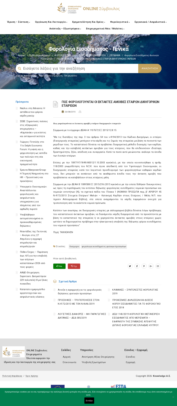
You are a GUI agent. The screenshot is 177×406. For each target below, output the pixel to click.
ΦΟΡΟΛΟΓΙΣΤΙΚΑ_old (64, 55)
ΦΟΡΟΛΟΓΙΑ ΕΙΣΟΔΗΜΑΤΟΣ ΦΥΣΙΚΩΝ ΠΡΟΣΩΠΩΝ (104, 246)
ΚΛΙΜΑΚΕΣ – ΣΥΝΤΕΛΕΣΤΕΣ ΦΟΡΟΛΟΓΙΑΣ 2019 (135, 291)
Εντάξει (89, 400)
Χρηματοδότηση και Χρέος (88, 22)
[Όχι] (173, 398)
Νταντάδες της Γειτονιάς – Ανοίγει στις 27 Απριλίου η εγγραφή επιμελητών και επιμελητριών (33, 239)
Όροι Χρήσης (32, 376)
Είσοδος (130, 356)
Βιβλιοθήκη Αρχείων (39, 55)
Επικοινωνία (69, 362)
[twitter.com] (130, 266)
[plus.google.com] (151, 266)
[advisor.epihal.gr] (158, 266)
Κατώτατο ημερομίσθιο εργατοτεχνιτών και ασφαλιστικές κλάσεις (32, 293)
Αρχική (21, 55)
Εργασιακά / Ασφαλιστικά (151, 22)
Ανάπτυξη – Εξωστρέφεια (65, 28)
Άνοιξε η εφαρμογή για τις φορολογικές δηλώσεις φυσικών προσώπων (80, 291)
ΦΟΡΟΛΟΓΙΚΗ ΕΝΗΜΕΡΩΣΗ (92, 55)
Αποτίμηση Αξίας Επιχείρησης (98, 356)
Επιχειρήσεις (71, 76)
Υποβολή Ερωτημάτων (94, 362)
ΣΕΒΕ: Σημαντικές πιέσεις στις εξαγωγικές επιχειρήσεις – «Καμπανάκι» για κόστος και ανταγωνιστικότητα (34, 129)
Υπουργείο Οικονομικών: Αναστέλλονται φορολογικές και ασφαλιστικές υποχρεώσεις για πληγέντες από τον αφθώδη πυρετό (33, 197)
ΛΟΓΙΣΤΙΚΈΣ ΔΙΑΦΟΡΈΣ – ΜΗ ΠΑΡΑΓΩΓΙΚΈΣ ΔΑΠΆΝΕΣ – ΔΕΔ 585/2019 (82, 316)
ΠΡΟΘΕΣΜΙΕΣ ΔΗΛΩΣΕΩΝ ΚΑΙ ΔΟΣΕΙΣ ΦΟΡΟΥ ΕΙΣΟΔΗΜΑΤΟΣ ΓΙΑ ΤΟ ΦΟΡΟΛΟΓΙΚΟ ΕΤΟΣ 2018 (136, 304)
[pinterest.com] (144, 266)
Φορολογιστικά (120, 22)
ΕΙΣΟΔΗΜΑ (115, 55)
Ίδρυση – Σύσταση (18, 22)
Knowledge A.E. (162, 376)
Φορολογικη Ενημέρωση (51, 76)
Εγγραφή (130, 362)
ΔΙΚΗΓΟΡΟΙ (74, 246)
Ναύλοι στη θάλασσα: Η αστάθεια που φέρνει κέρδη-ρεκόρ (32, 112)
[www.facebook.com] (137, 266)
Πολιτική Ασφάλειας (12, 376)
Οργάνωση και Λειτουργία (51, 22)
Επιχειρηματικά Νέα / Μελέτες (105, 28)
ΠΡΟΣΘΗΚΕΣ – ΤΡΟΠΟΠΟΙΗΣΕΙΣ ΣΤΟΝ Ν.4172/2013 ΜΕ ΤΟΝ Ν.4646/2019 (78, 302)
